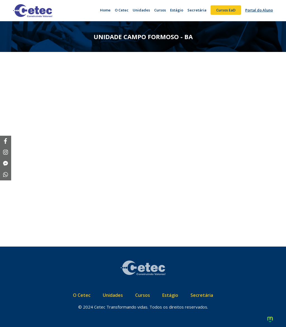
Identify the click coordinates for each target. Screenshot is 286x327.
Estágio (176, 10)
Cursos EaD (225, 10)
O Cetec (121, 10)
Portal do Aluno (259, 10)
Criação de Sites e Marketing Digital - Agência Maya (270, 319)
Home (105, 10)
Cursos (160, 10)
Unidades (141, 10)
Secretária (196, 10)
